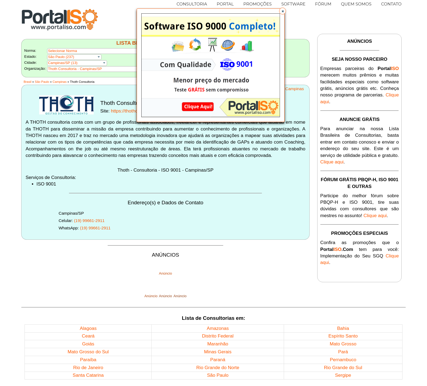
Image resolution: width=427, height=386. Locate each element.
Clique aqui (332, 162)
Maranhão (217, 344)
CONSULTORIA (191, 4)
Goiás (88, 344)
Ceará (88, 336)
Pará (343, 351)
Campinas (59, 81)
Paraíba (88, 359)
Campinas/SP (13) (62, 63)
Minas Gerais (217, 351)
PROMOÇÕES (257, 4)
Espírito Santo (343, 336)
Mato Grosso (343, 344)
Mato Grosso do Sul (88, 351)
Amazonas (218, 328)
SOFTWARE (293, 4)
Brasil (27, 81)
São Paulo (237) (61, 57)
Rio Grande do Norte (217, 367)
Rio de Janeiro (88, 367)
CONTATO (391, 4)
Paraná (217, 359)
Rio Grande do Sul (343, 367)
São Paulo (42, 81)
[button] (282, 11)
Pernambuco (343, 359)
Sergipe (343, 375)
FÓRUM (323, 4)
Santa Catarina (88, 375)
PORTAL (225, 4)
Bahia (343, 328)
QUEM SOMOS (356, 4)
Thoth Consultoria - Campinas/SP (75, 69)
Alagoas (88, 328)
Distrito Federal (218, 336)
